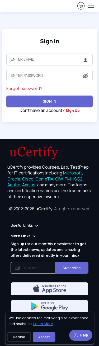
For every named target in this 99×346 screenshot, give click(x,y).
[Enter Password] (49, 75)
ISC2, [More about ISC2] (78, 179)
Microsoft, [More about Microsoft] (73, 173)
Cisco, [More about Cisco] (28, 179)
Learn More (43, 323)
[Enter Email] (49, 59)
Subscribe (72, 267)
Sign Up (72, 110)
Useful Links (22, 225)
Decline (19, 337)
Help (80, 335)
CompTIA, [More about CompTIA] (44, 179)
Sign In (49, 101)
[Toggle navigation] (91, 6)
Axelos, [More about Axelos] (29, 185)
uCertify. (44, 209)
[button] (85, 75)
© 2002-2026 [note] (49, 209)
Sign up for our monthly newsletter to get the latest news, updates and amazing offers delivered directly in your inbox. (48, 249)
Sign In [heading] (49, 41)
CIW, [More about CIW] (59, 179)
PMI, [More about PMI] (69, 179)
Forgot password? (24, 88)
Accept (44, 337)
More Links (20, 235)
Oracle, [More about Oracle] (14, 179)
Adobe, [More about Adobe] (14, 185)
